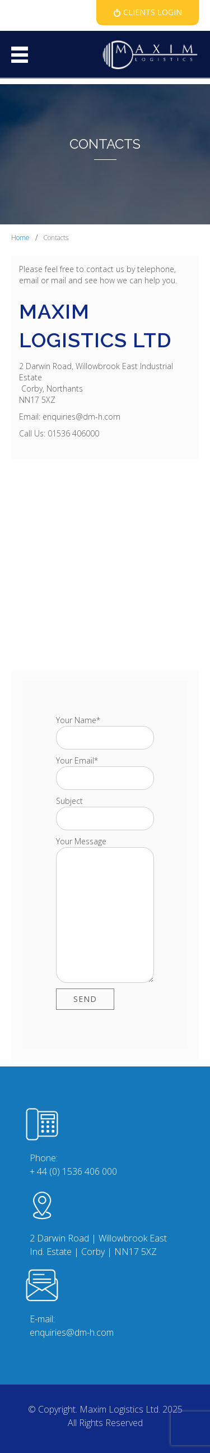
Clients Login (151, 12)
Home (20, 237)
